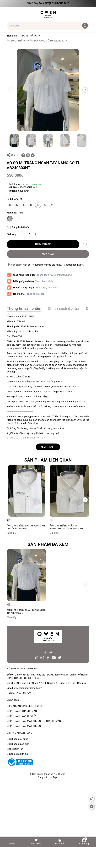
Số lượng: (12, 234)
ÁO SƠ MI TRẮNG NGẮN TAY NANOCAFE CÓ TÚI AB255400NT (66, 527)
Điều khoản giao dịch (18, 744)
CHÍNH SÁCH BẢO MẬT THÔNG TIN (26, 726)
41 (31, 205)
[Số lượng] (29, 234)
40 (24, 205)
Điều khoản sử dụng (17, 739)
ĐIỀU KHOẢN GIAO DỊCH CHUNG (24, 706)
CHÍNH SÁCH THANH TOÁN (22, 711)
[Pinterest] (28, 155)
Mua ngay (48, 254)
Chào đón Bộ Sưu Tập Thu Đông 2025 (48, 3)
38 (9, 205)
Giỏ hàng (84, 841)
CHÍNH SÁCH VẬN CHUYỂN (22, 716)
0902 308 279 (23, 693)
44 (52, 205)
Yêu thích (36, 841)
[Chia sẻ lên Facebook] (23, 155)
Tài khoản (60, 841)
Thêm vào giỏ (43, 244)
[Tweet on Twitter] (33, 155)
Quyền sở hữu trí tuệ (17, 753)
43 (45, 205)
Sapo (55, 777)
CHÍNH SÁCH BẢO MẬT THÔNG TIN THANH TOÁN (34, 721)
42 (38, 205)
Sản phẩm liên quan (48, 460)
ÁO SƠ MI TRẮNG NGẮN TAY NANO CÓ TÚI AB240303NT (26, 611)
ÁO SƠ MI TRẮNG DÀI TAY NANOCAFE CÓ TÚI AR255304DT (26, 527)
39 (17, 205)
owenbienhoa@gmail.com (28, 688)
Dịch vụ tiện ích (15, 748)
